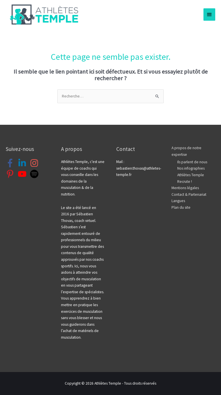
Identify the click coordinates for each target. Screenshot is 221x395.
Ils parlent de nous (192, 162)
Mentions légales (185, 187)
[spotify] (35, 174)
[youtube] (23, 174)
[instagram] (35, 163)
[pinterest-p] (11, 174)
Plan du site (181, 207)
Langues (178, 200)
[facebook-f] (11, 163)
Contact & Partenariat (189, 194)
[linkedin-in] (23, 163)
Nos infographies (191, 168)
